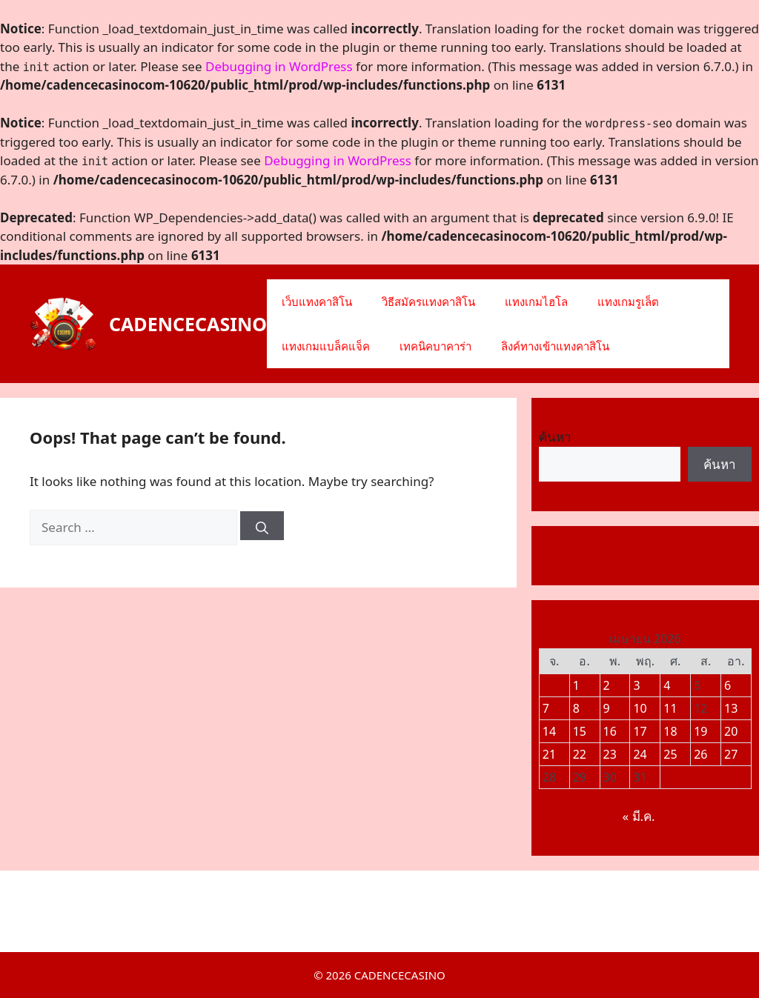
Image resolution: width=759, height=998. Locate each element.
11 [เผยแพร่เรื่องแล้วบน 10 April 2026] (670, 708)
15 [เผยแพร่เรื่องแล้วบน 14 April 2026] (579, 731)
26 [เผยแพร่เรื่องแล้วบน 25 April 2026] (700, 754)
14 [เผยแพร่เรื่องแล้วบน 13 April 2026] (549, 731)
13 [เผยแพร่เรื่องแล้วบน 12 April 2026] (731, 708)
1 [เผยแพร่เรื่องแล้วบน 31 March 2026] (576, 685)
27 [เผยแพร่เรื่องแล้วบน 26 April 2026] (731, 754)
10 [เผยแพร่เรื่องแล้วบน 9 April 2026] (639, 708)
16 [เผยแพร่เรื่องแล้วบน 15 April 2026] (610, 731)
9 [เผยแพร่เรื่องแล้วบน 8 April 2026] (606, 708)
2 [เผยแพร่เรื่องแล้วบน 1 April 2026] (606, 685)
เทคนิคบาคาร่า (435, 346)
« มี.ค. (638, 816)
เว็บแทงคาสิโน (317, 301)
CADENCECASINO (188, 323)
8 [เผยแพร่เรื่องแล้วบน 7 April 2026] (576, 708)
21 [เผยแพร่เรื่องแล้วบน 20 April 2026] (549, 754)
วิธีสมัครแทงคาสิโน (428, 301)
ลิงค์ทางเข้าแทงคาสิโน (555, 346)
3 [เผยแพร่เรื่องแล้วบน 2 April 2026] (636, 685)
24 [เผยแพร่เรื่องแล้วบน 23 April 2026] (639, 754)
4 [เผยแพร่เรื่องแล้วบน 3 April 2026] (666, 685)
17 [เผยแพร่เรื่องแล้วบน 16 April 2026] (639, 731)
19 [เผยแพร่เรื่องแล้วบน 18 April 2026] (700, 731)
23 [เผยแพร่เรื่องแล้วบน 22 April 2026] (610, 754)
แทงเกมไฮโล (536, 301)
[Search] (262, 525)
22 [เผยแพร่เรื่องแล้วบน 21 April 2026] (579, 754)
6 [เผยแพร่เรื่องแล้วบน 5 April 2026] (727, 685)
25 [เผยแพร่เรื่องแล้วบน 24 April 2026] (670, 754)
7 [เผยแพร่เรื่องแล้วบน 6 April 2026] (546, 708)
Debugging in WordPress (279, 66)
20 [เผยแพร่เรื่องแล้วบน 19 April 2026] (731, 731)
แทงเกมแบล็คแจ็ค (326, 346)
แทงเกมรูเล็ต (628, 301)
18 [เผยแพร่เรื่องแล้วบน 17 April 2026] (670, 731)
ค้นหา (555, 436)
